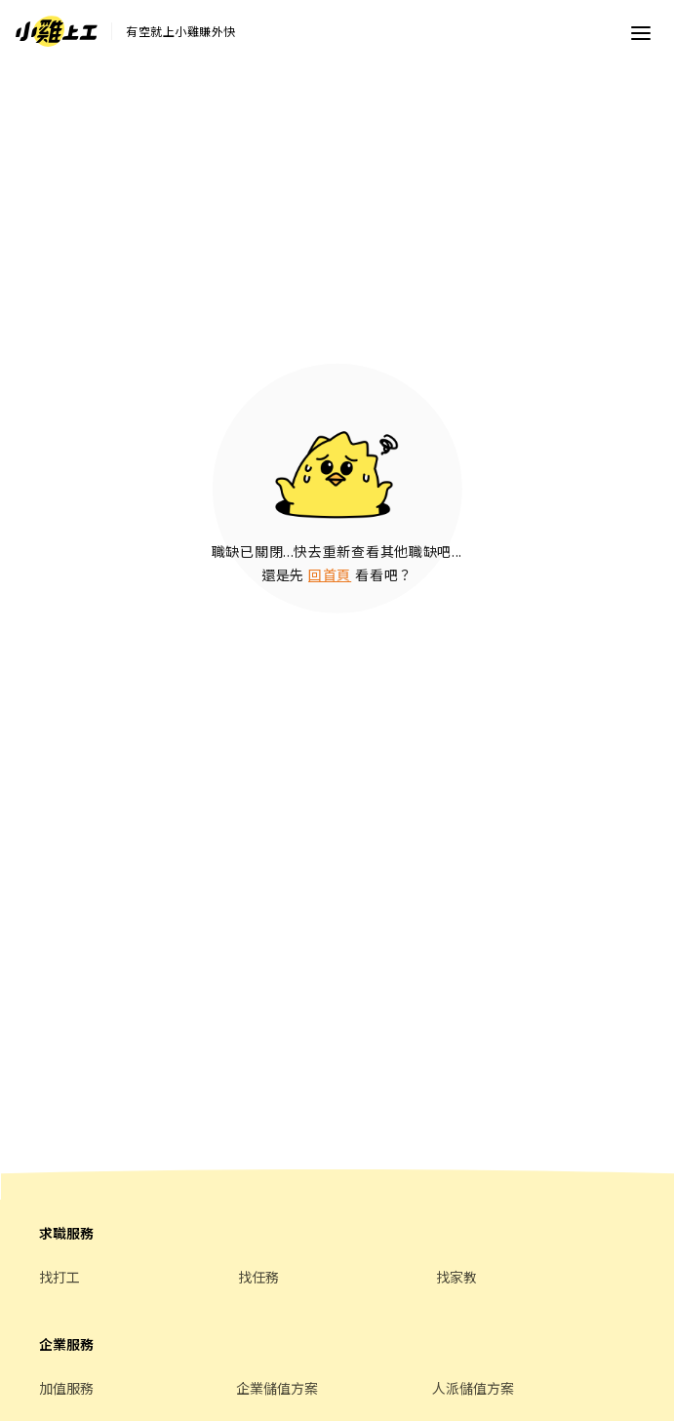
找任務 (258, 1276)
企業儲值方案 (277, 1388)
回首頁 (329, 574)
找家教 (456, 1276)
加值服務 (66, 1388)
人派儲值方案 (473, 1388)
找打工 (59, 1276)
